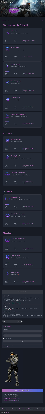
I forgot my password (7, 346)
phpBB (7, 412)
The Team (19, 303)
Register (9, 326)
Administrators (13, 303)
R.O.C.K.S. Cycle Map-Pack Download (11, 400)
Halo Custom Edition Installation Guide (12, 398)
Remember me (7, 338)
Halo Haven (8, 133)
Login (4, 326)
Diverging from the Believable (16, 25)
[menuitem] (11, 2)
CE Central (7, 191)
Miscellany (7, 233)
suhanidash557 (7, 309)
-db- (8, 303)
